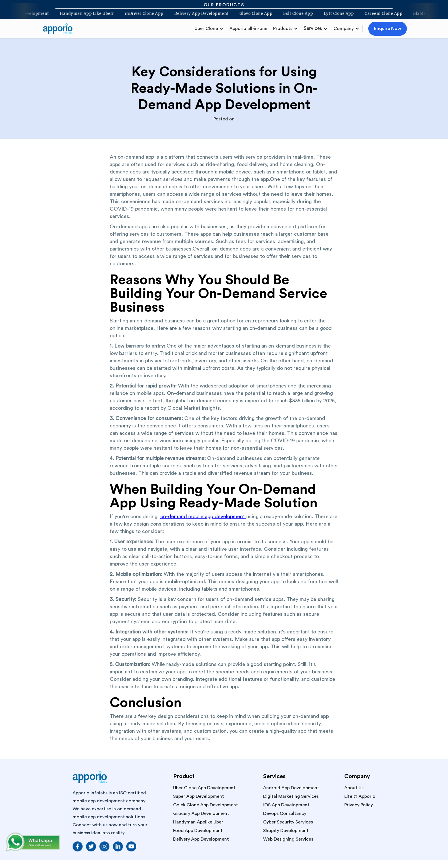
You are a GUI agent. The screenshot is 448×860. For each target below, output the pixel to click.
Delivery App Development (198, 14)
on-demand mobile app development (203, 516)
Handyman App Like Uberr (84, 14)
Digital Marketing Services (291, 796)
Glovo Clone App (252, 14)
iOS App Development (286, 805)
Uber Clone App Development (204, 788)
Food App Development (198, 830)
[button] (209, 28)
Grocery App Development (201, 813)
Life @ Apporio (359, 796)
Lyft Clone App (336, 14)
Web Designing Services (288, 839)
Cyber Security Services (288, 822)
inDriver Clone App (141, 14)
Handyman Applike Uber (198, 822)
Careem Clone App (380, 14)
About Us (353, 788)
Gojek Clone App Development (205, 805)
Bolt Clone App (295, 14)
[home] (60, 28)
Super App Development (198, 796)
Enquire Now (387, 28)
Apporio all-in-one (248, 28)
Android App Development (291, 788)
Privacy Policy (358, 805)
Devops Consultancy (284, 813)
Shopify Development (286, 830)
